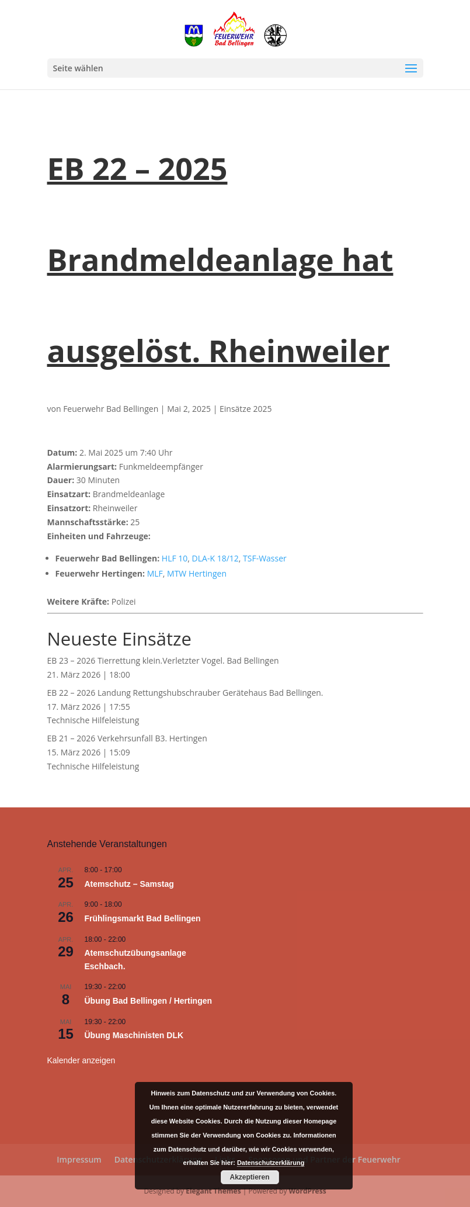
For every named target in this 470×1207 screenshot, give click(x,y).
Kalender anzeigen (81, 1060)
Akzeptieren (249, 1177)
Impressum (79, 1159)
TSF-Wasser (265, 558)
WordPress (307, 1191)
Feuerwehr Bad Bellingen (110, 408)
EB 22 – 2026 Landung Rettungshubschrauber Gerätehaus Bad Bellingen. (185, 692)
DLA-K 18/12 (215, 558)
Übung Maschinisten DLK (134, 1035)
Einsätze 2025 (245, 408)
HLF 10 (175, 558)
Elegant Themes (213, 1191)
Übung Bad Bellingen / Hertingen (149, 1000)
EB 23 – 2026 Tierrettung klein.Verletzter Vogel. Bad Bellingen (163, 660)
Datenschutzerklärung (271, 1162)
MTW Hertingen (197, 573)
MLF (155, 573)
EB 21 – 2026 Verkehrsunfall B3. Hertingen (127, 738)
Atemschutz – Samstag (129, 884)
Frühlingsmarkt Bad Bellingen (143, 918)
